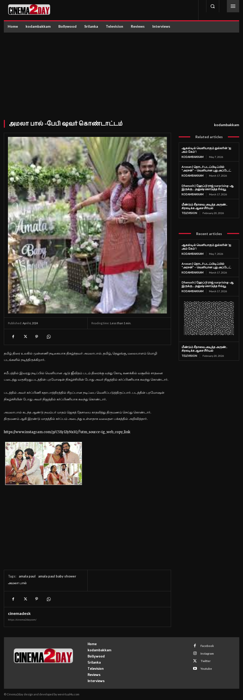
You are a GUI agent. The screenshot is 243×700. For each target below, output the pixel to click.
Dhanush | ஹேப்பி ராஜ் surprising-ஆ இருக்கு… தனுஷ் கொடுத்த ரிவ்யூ (208, 187)
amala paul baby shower (57, 576)
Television (189, 212)
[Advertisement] (121, 71)
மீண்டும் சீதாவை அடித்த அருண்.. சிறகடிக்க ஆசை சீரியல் (204, 205)
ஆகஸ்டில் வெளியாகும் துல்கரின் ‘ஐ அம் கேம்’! (206, 150)
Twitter (204, 659)
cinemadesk (19, 613)
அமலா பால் (17, 583)
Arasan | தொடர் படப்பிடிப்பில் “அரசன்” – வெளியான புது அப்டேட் (206, 168)
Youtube (204, 665)
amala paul (27, 576)
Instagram (206, 652)
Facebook (205, 645)
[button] (212, 6)
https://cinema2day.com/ (22, 619)
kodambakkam (226, 124)
